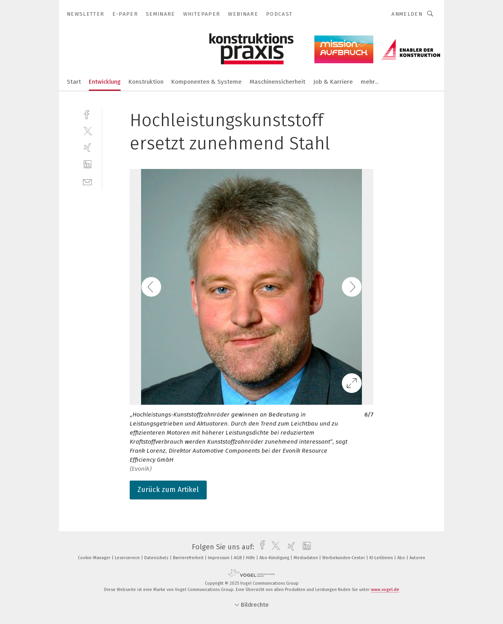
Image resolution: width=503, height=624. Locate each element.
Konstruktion (146, 81)
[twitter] (87, 131)
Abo (401, 557)
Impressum (219, 557)
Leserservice (128, 557)
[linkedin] (87, 164)
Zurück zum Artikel (168, 489)
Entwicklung (105, 81)
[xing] (87, 147)
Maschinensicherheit (277, 81)
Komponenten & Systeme (206, 81)
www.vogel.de (385, 589)
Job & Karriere (333, 81)
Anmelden (406, 14)
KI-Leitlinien (381, 557)
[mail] (87, 181)
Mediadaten (306, 557)
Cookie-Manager (95, 557)
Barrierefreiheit (189, 557)
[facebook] (87, 114)
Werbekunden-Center (344, 557)
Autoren (417, 557)
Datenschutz (157, 557)
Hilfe (251, 557)
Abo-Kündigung (274, 557)
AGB (238, 557)
